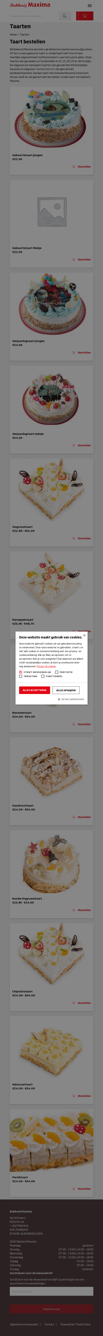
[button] (51, 699)
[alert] (51, 668)
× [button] (84, 635)
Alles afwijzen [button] (66, 690)
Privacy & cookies (46, 666)
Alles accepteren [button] (34, 690)
